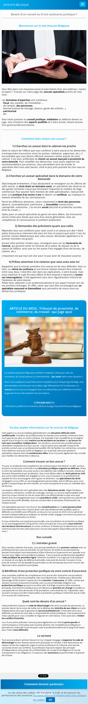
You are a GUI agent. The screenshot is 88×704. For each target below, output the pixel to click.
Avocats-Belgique (16, 5)
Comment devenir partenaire (44, 684)
